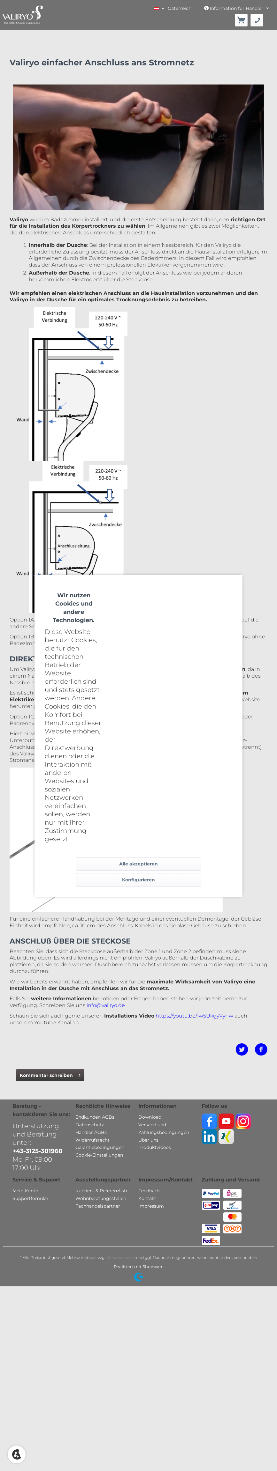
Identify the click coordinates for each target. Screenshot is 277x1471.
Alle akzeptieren (138, 864)
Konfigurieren (138, 880)
